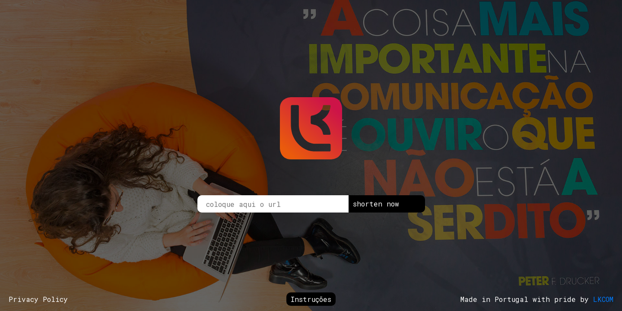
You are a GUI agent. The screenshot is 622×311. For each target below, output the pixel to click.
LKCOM (603, 299)
